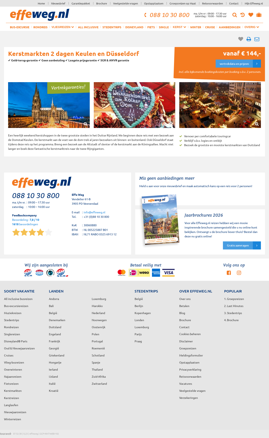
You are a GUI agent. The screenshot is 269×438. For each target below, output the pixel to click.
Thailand (97, 369)
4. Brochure (231, 320)
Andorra (54, 299)
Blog (182, 313)
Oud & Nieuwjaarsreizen (19, 348)
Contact (233, 3)
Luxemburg (142, 327)
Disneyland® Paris (15, 341)
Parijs (138, 334)
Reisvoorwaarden (212, 3)
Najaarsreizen (12, 376)
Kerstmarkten (13, 390)
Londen (139, 320)
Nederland (98, 313)
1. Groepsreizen (234, 299)
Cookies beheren (190, 334)
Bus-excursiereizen (16, 306)
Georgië (54, 348)
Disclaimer (186, 341)
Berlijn (139, 306)
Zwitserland (99, 383)
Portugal (97, 341)
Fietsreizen (11, 383)
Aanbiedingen (230, 27)
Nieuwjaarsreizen (15, 412)
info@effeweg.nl (94, 212)
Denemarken (57, 320)
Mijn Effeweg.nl (254, 3)
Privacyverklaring (190, 369)
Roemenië (98, 348)
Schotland (98, 355)
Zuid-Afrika (99, 376)
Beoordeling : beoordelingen (25, 222)
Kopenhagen (143, 313)
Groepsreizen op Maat (183, 3)
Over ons (185, 299)
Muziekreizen (12, 313)
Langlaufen (11, 405)
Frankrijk (54, 341)
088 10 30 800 (166, 15)
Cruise (210, 27)
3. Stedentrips (233, 313)
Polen (95, 334)
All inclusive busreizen (18, 299)
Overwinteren (13, 369)
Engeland (55, 334)
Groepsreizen (187, 348)
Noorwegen (99, 320)
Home (41, 3)
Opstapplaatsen (153, 3)
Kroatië (53, 390)
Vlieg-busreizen (14, 362)
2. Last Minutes (233, 306)
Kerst (179, 26)
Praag (138, 341)
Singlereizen (12, 334)
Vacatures (185, 383)
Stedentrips (111, 27)
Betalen (184, 306)
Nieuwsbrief (58, 3)
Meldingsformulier (191, 355)
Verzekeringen (188, 397)
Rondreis (40, 27)
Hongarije (55, 362)
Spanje (96, 362)
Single (164, 27)
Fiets (151, 27)
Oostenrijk (98, 327)
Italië (52, 383)
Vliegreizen (63, 26)
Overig (252, 26)
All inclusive (88, 27)
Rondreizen (11, 327)
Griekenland (56, 355)
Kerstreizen (11, 398)
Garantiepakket (81, 3)
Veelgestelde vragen (125, 3)
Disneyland (134, 27)
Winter (195, 27)
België (53, 313)
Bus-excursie (19, 27)
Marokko (97, 306)
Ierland (53, 369)
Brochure (101, 3)
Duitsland (55, 327)
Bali (51, 306)
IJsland (53, 376)
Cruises (8, 355)
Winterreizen (12, 419)
